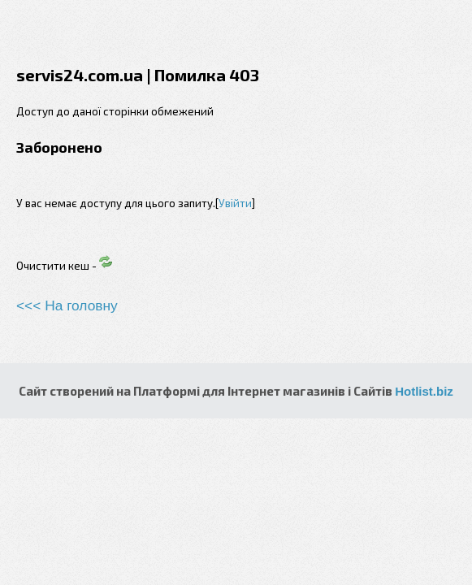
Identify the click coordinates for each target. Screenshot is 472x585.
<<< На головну (67, 305)
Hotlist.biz (424, 391)
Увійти (235, 203)
